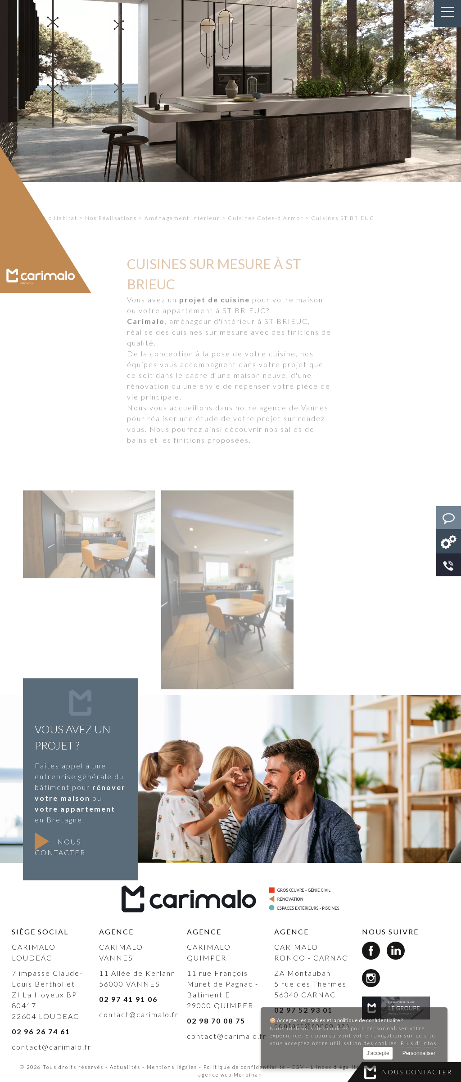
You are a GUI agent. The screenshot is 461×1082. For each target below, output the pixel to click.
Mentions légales (172, 1067)
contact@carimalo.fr (51, 1046)
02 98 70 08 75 (216, 1020)
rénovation (148, 405)
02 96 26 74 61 (41, 1031)
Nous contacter (417, 1072)
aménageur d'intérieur (212, 341)
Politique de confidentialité (244, 1067)
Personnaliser (418, 1053)
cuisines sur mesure (210, 351)
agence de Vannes (294, 427)
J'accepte (377, 1053)
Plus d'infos (419, 1043)
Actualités (125, 1067)
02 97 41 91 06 (128, 999)
